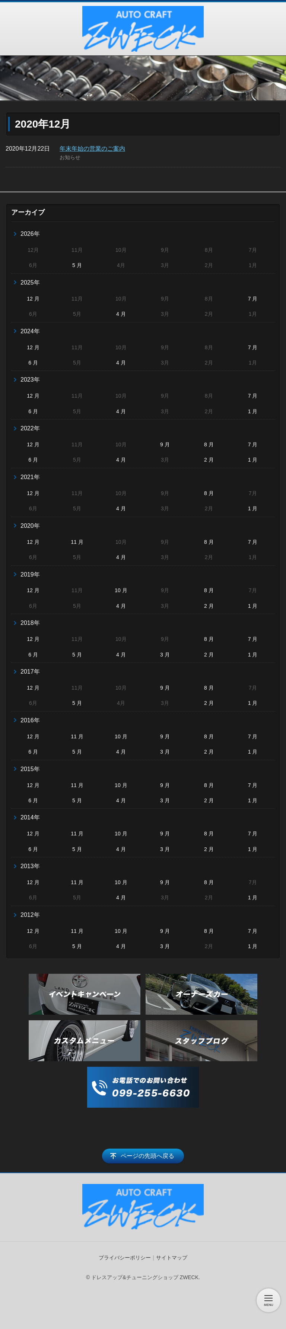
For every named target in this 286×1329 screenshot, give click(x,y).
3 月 (165, 655)
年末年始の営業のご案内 (92, 148)
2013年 (30, 866)
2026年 (30, 234)
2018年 (30, 623)
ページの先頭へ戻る (147, 1156)
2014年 (30, 817)
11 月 (77, 542)
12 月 (33, 299)
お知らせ (70, 157)
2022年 (30, 428)
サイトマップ (171, 1258)
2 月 (209, 460)
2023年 (30, 379)
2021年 (30, 477)
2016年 (30, 720)
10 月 (121, 590)
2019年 (30, 574)
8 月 (209, 444)
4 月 (121, 314)
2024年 (30, 331)
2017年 (30, 671)
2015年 (30, 769)
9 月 (165, 444)
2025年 (30, 282)
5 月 (77, 265)
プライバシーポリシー (125, 1258)
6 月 (33, 363)
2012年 (30, 915)
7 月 (253, 299)
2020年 (30, 526)
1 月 (253, 411)
